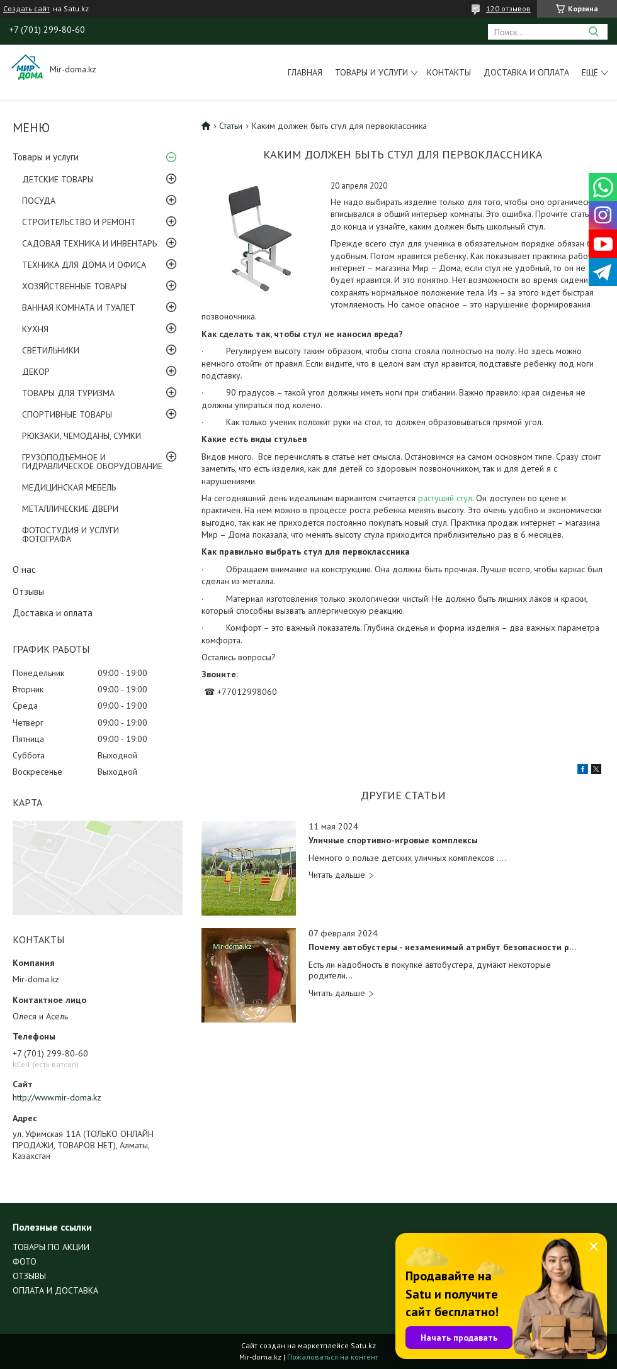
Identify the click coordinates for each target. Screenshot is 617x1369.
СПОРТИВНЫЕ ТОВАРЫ (67, 414)
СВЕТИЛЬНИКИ (50, 350)
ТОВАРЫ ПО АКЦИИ (51, 1247)
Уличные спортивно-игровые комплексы (393, 840)
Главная (305, 72)
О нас (24, 569)
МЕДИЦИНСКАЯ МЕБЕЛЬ (69, 487)
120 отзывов (508, 8)
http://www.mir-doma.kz (57, 1097)
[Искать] (593, 32)
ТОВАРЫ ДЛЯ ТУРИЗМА (68, 393)
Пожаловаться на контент (332, 1356)
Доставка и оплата (526, 72)
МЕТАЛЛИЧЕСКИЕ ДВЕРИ (70, 508)
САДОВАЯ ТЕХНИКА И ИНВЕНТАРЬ (89, 243)
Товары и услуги (371, 72)
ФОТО (25, 1261)
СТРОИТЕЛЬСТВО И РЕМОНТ (79, 222)
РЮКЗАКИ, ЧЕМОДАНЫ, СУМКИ (81, 435)
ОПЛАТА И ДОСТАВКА (55, 1290)
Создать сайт (26, 8)
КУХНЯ (35, 329)
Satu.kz (363, 1345)
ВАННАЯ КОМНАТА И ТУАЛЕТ (78, 307)
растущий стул (445, 498)
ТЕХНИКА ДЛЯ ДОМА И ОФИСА (84, 264)
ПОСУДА (38, 200)
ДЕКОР (36, 371)
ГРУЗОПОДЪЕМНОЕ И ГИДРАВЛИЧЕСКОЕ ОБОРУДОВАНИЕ (92, 462)
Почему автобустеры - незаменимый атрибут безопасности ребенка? (443, 947)
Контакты (449, 72)
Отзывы (28, 591)
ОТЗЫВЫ (29, 1276)
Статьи (230, 125)
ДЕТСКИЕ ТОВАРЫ (58, 179)
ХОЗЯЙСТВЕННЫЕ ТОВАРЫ (74, 286)
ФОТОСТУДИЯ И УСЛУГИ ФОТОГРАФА (70, 534)
